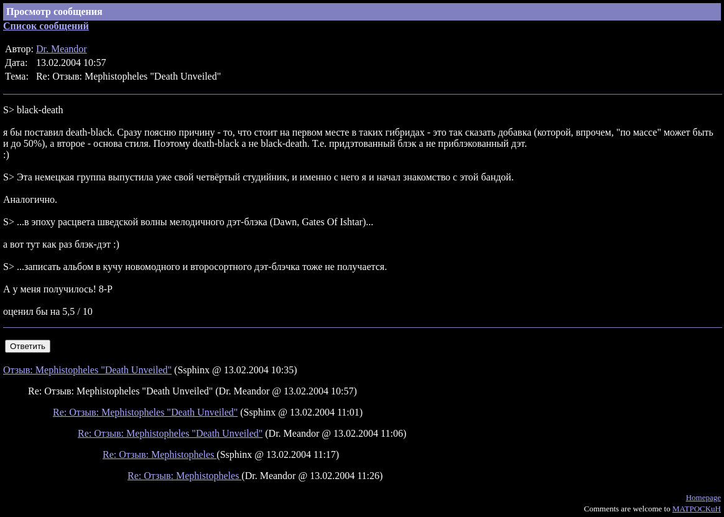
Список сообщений (46, 26)
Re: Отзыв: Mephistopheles (159, 454)
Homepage (703, 497)
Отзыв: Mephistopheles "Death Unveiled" (87, 370)
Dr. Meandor (61, 49)
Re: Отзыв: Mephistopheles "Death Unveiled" (145, 412)
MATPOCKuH (696, 508)
